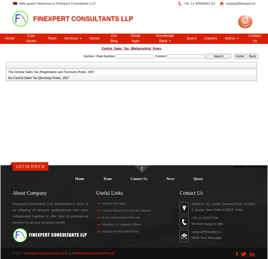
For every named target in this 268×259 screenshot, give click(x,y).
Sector (94, 38)
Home (9, 38)
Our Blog (114, 38)
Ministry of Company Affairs (116, 224)
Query (191, 38)
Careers (210, 38)
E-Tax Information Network (115, 217)
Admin (232, 38)
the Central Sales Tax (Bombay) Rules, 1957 (38, 78)
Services (73, 38)
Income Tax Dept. (108, 203)
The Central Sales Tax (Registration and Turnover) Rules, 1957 (51, 72)
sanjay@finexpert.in (240, 3)
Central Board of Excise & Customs (120, 210)
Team (52, 38)
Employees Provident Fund (114, 231)
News (170, 179)
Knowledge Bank (165, 38)
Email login (135, 38)
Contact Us (255, 38)
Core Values (31, 38)
